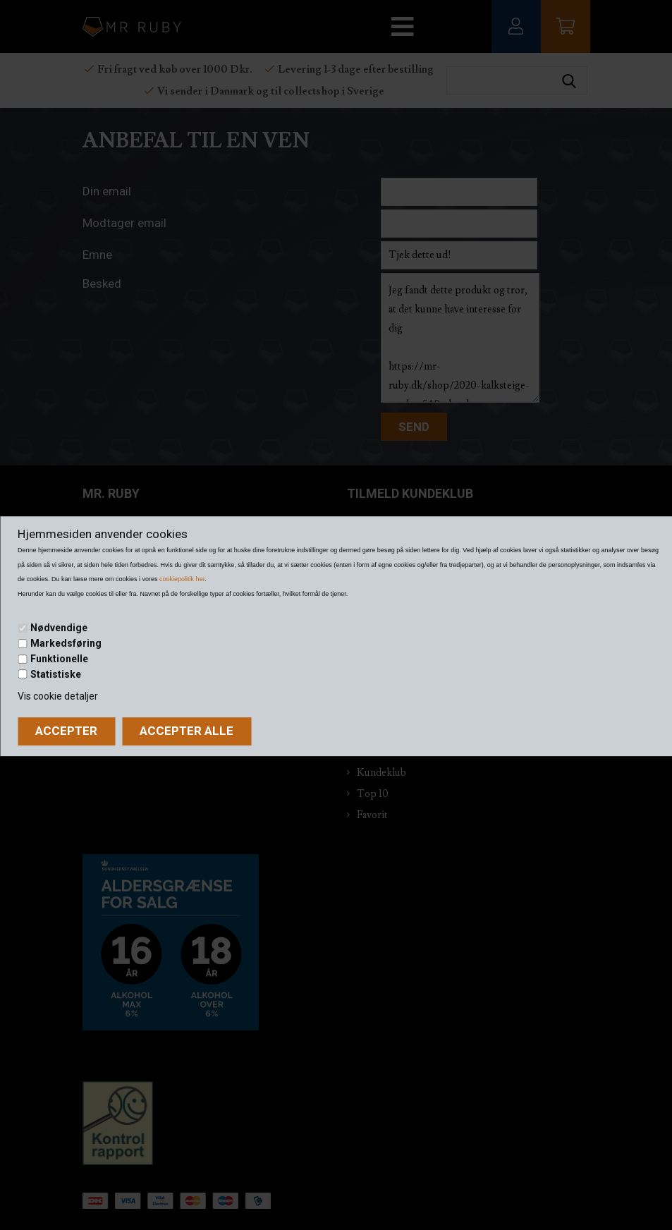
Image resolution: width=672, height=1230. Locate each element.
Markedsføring (66, 643)
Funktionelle (59, 658)
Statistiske (55, 674)
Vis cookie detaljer (58, 696)
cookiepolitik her (181, 579)
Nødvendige (58, 628)
